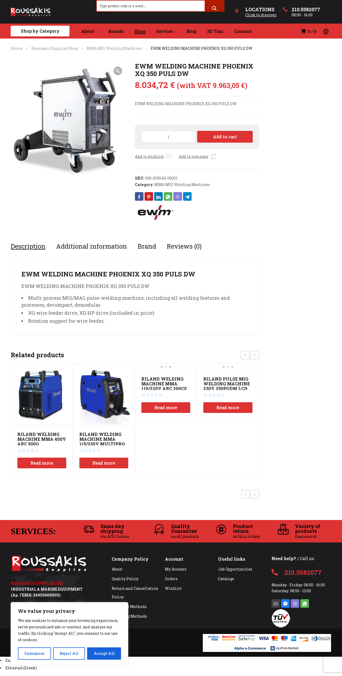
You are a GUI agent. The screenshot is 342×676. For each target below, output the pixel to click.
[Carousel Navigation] (250, 355)
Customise (34, 653)
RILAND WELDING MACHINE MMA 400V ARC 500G (41, 439)
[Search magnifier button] (214, 8)
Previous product (245, 494)
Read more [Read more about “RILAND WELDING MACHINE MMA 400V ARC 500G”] (41, 463)
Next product (255, 494)
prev (245, 355)
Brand (147, 246)
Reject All (69, 653)
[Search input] (151, 6)
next (254, 355)
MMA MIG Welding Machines (114, 48)
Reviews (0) (184, 246)
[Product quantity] (168, 137)
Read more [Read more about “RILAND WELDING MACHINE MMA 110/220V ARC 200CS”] (165, 407)
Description (28, 246)
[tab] (28, 246)
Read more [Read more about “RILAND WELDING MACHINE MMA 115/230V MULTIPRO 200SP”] (103, 463)
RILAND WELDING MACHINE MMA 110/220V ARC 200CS (164, 383)
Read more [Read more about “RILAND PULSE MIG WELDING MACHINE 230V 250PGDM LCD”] (227, 407)
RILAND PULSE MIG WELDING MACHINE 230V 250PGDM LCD (226, 383)
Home (17, 48)
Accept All (104, 653)
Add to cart (225, 136)
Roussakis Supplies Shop (54, 48)
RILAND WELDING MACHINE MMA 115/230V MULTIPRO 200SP (102, 441)
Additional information (91, 246)
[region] (69, 633)
